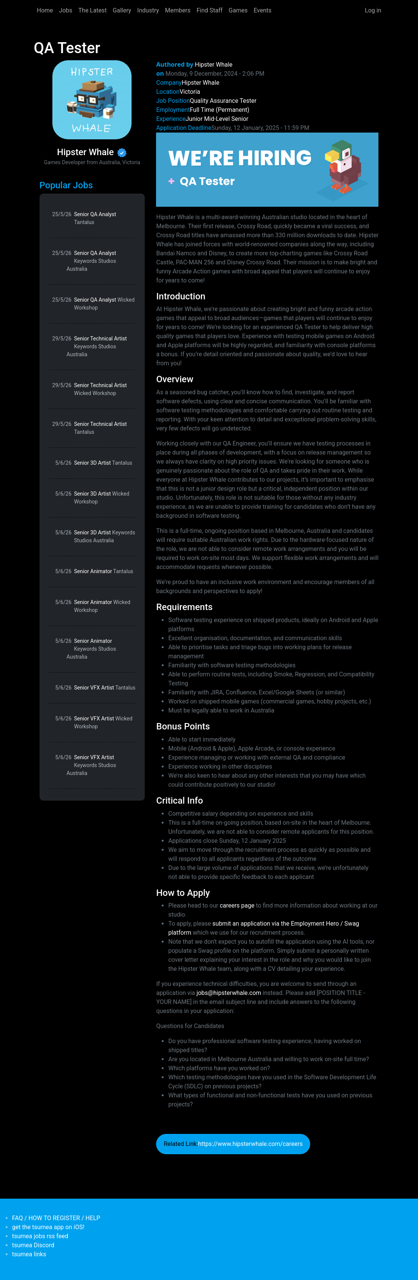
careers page (237, 905)
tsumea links (29, 1254)
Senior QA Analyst (95, 218)
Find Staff (209, 10)
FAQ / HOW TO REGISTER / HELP (56, 1218)
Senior (239, 118)
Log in (373, 10)
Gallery (122, 10)
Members (178, 10)
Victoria (189, 91)
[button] (267, 169)
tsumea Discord (33, 1245)
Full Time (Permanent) (220, 109)
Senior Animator (103, 571)
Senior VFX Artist (105, 688)
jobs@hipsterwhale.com (228, 992)
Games (238, 10)
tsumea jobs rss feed (40, 1236)
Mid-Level (217, 118)
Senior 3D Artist (103, 463)
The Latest (92, 10)
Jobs (65, 10)
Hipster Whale (214, 64)
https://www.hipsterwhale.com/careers (250, 1143)
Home (45, 10)
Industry (148, 10)
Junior (193, 118)
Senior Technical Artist (97, 346)
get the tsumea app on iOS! (48, 1227)
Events (262, 10)
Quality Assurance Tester (223, 100)
